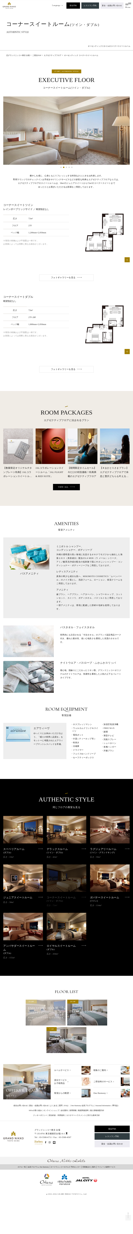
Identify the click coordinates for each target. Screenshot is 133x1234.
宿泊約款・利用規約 (57, 1115)
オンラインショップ (51, 1110)
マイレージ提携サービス (106, 1167)
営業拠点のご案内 (89, 1167)
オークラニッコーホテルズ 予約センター (66, 1167)
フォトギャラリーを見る (63, 277)
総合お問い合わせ (21, 1105)
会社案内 (64, 1110)
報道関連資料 (83, 1110)
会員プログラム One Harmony (38, 1167)
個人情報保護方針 (97, 1110)
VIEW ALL (63, 487)
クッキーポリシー (40, 1115)
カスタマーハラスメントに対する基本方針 (83, 1115)
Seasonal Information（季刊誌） (107, 1105)
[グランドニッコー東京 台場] (9, 5)
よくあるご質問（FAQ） (59, 1105)
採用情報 (72, 1110)
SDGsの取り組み (35, 1110)
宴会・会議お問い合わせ (112, 5)
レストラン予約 (90, 5)
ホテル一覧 (22, 1167)
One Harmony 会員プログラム (82, 1105)
